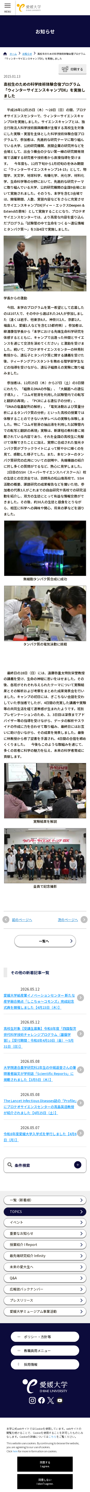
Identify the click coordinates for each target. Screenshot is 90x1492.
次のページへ (68, 919)
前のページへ (22, 919)
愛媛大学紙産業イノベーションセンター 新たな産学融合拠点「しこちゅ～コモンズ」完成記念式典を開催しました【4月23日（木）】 (39, 1001)
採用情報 (30, 1364)
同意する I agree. (45, 1464)
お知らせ (27, 53)
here (15, 1451)
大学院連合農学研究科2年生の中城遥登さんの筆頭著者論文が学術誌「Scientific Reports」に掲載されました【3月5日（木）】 (40, 1073)
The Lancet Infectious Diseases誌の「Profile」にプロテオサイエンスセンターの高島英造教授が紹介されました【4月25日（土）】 (40, 1106)
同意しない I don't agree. (45, 1481)
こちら (52, 1436)
